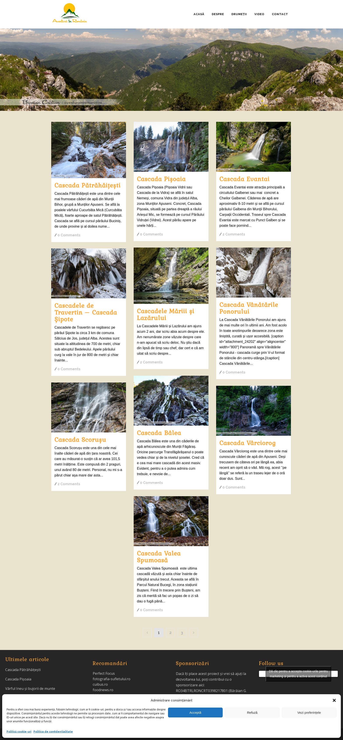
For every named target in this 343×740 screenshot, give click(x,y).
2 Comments (233, 234)
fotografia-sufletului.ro (111, 678)
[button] (334, 700)
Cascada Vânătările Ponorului (248, 308)
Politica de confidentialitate (53, 731)
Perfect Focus (104, 673)
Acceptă (195, 712)
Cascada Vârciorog (247, 443)
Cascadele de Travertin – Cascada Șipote (85, 312)
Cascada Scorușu (80, 439)
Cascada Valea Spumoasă (159, 556)
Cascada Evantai (244, 179)
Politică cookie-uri (19, 731)
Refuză (252, 712)
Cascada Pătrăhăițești (87, 185)
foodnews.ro (103, 689)
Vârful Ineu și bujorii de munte (30, 688)
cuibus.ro (100, 684)
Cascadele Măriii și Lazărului (165, 314)
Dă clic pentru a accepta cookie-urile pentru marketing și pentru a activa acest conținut (298, 673)
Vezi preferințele (309, 712)
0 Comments (69, 235)
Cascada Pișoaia (161, 179)
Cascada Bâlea (159, 432)
